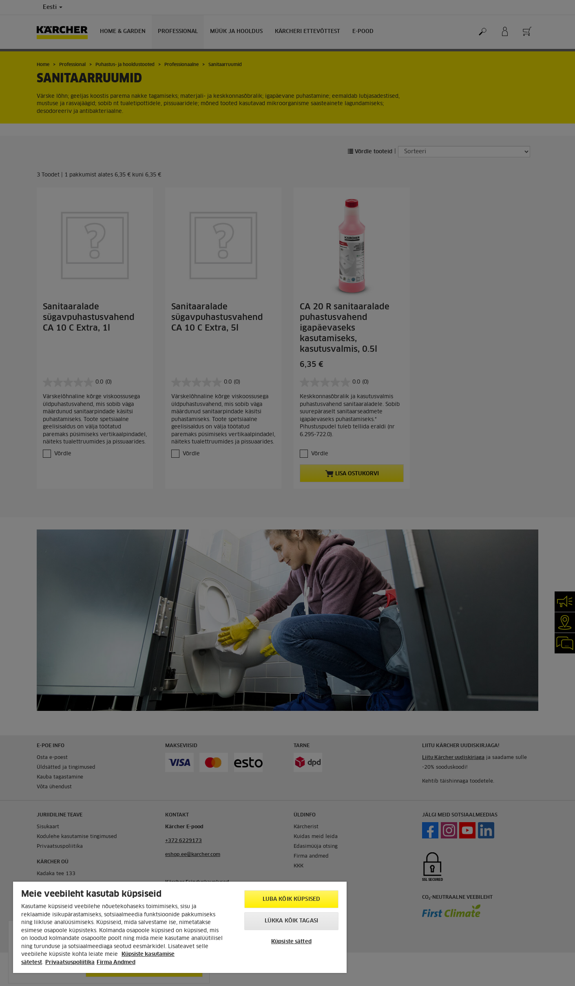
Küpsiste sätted (291, 941)
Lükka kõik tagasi (291, 921)
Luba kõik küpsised (291, 899)
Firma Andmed (116, 962)
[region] (180, 927)
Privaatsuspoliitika (70, 962)
